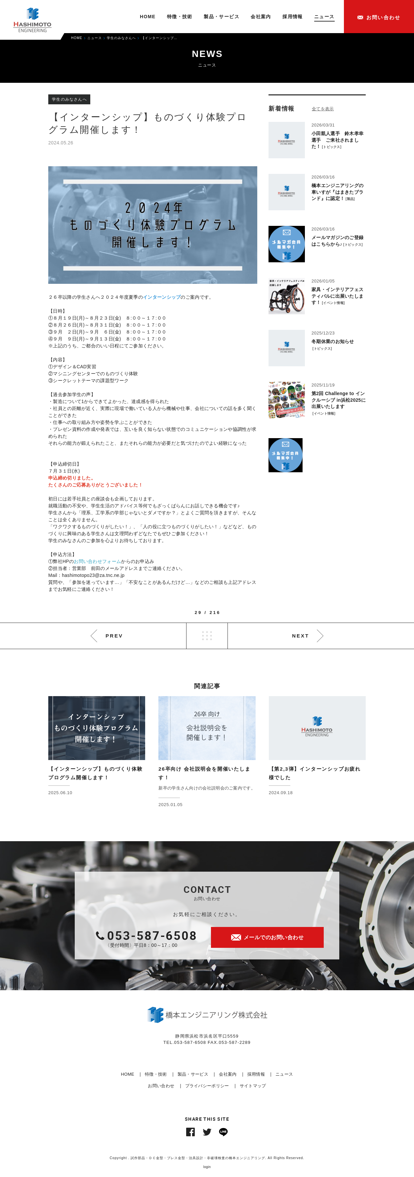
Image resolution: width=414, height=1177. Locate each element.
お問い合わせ (161, 1085)
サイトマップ (253, 1085)
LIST (207, 636)
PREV (114, 636)
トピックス (331, 147)
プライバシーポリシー (207, 1085)
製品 (350, 199)
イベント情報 (333, 303)
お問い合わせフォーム (97, 561)
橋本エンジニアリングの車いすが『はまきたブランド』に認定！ (337, 192)
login (207, 1167)
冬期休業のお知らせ (332, 341)
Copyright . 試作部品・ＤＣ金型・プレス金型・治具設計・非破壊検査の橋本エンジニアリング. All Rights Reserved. (207, 1158)
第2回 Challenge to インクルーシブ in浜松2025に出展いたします (338, 400)
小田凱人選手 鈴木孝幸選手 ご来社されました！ (337, 140)
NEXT (300, 636)
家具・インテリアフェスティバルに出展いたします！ (337, 296)
